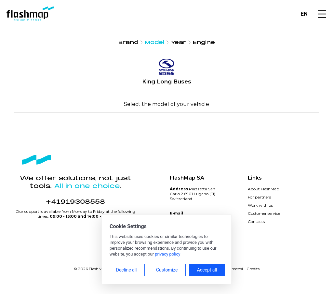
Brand (128, 42)
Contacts (256, 221)
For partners (259, 197)
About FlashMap (263, 188)
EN (304, 14)
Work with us (260, 205)
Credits (253, 268)
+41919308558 (75, 201)
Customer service (264, 213)
